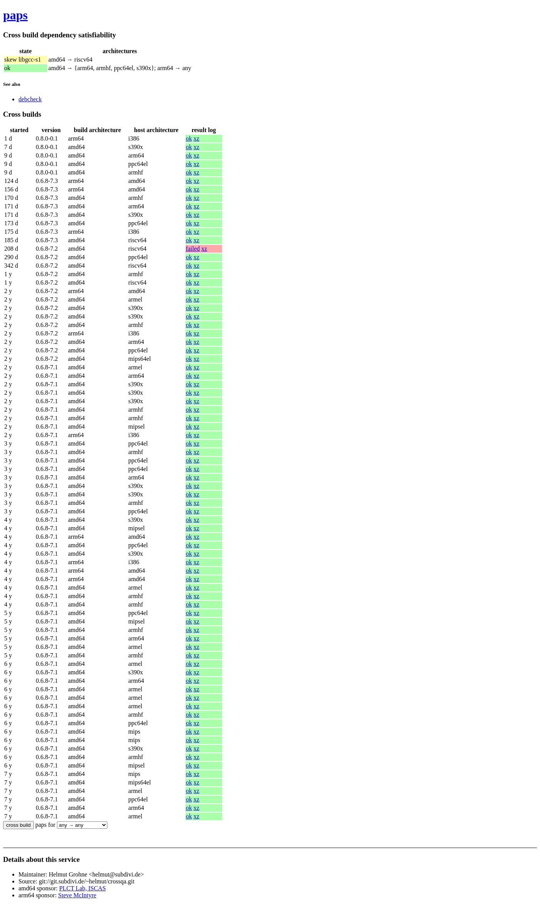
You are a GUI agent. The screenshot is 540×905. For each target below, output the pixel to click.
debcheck (30, 99)
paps (15, 15)
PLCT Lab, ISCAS (82, 888)
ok (189, 138)
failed (193, 248)
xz (196, 138)
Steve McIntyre (77, 895)
